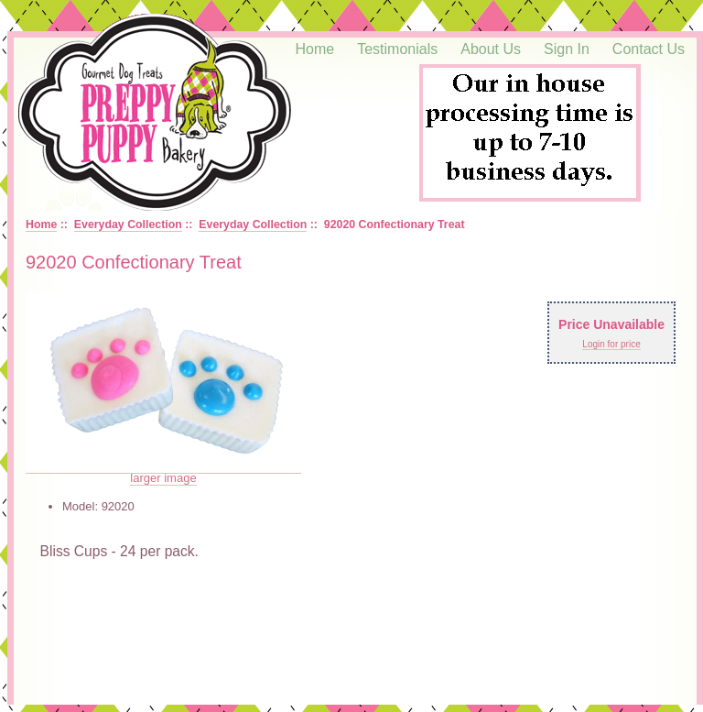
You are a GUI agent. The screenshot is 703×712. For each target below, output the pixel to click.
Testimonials (397, 49)
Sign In (566, 49)
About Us (490, 49)
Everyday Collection (128, 224)
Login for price (611, 344)
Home (315, 49)
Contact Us (648, 49)
